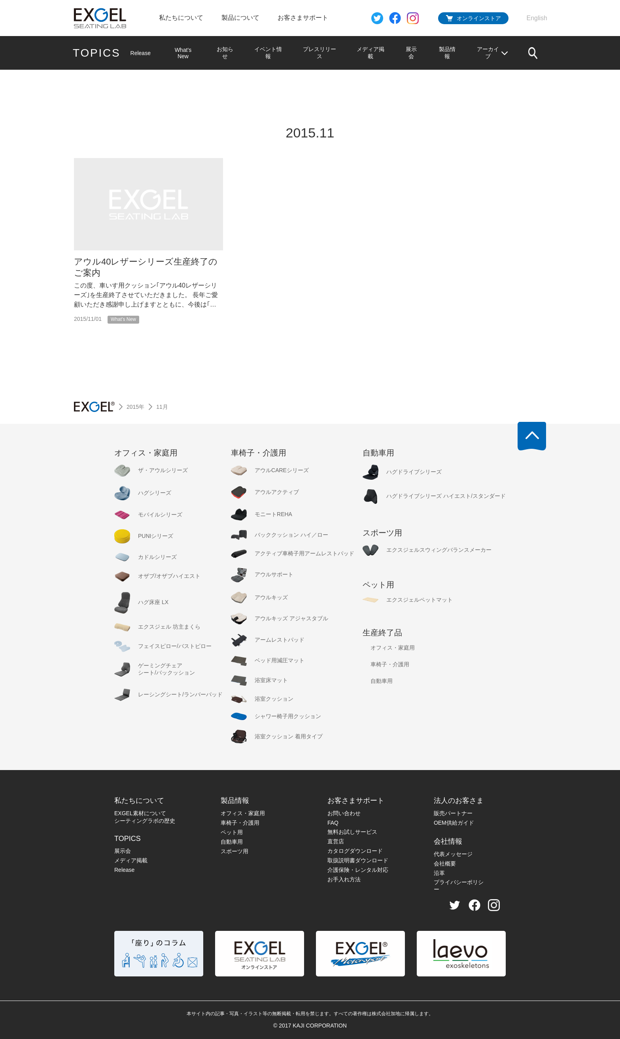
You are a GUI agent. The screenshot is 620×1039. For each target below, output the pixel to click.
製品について (240, 17)
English (537, 18)
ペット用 (232, 832)
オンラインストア (479, 18)
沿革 (439, 873)
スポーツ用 (234, 851)
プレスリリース (319, 52)
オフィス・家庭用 (243, 813)
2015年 (135, 407)
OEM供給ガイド (454, 823)
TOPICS (97, 53)
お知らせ (224, 52)
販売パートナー (453, 813)
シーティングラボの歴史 (144, 821)
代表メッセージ (453, 854)
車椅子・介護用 (240, 823)
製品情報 (447, 52)
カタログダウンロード (355, 851)
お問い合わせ (344, 813)
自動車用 (232, 842)
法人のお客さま (459, 801)
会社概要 (445, 863)
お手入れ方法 (344, 879)
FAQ (332, 823)
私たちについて (181, 17)
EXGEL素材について (140, 813)
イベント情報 (268, 52)
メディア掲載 (370, 52)
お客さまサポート (303, 17)
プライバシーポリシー (459, 885)
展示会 (411, 52)
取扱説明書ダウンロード (357, 860)
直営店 (335, 841)
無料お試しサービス (352, 832)
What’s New (183, 53)
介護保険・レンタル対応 (357, 870)
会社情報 (448, 841)
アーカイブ (492, 52)
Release (140, 53)
